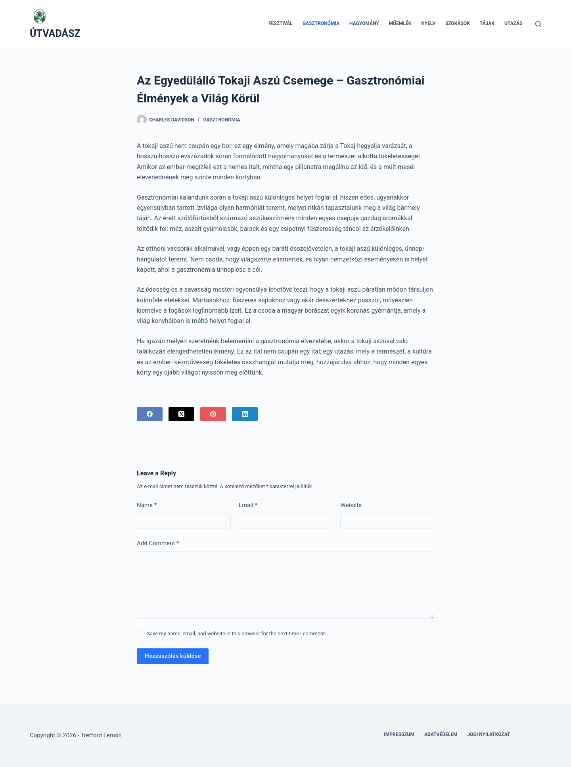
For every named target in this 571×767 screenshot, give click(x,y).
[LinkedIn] (245, 414)
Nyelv (428, 23)
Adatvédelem (441, 734)
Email (248, 505)
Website (351, 505)
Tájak (487, 23)
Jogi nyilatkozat (489, 734)
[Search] (538, 24)
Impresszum (399, 734)
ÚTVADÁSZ (55, 33)
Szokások (457, 23)
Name (147, 505)
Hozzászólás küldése (173, 655)
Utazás (513, 23)
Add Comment (158, 543)
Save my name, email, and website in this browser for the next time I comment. (236, 633)
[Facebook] (150, 414)
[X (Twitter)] (181, 414)
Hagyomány (364, 23)
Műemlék (400, 23)
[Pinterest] (213, 414)
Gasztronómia (321, 23)
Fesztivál (280, 23)
